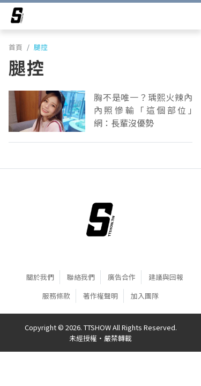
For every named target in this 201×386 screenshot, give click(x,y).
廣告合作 (122, 277)
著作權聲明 (100, 296)
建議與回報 (165, 277)
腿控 (41, 47)
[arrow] (17, 17)
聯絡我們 (81, 277)
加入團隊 (145, 296)
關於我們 (40, 277)
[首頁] (100, 219)
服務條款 (56, 296)
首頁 (16, 47)
